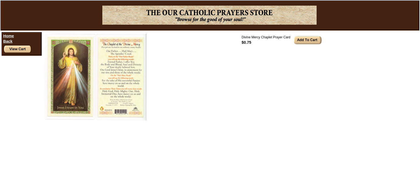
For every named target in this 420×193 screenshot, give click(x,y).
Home (8, 36)
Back (7, 41)
